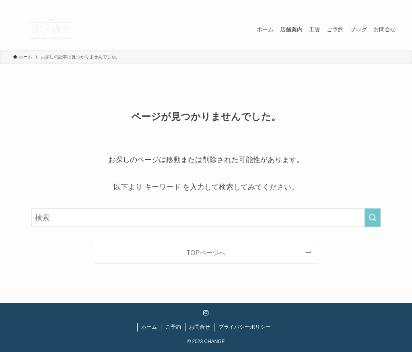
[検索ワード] (206, 217)
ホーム (149, 327)
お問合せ (199, 327)
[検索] (394, 4)
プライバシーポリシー (244, 327)
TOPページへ (206, 252)
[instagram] (383, 4)
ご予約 (173, 327)
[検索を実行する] (373, 217)
